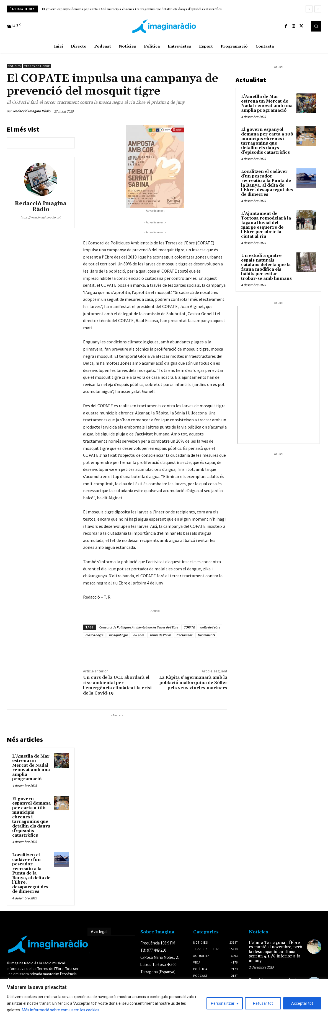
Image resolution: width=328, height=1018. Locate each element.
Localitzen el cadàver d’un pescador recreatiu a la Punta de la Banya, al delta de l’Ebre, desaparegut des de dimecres (31, 873)
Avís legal (99, 932)
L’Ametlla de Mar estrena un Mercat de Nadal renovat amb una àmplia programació (31, 768)
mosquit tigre (118, 635)
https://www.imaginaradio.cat (40, 217)
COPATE (189, 627)
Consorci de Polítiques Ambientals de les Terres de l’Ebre (138, 627)
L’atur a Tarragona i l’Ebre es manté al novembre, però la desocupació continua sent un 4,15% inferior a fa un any (275, 952)
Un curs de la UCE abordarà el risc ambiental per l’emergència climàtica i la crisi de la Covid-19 (117, 685)
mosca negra (94, 635)
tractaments (206, 635)
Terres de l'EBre (160, 635)
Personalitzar (222, 1003)
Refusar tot (263, 1003)
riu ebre (138, 635)
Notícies (14, 66)
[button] (316, 26)
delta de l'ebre (210, 627)
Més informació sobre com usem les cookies (60, 1010)
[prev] (309, 9)
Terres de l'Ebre (37, 66)
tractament (184, 635)
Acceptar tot (302, 1003)
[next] (317, 9)
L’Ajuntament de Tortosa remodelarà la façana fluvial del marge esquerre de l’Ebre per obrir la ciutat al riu (266, 225)
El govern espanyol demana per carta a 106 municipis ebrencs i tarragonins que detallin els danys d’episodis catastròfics (132, 9)
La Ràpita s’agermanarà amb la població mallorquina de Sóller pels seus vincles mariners (193, 683)
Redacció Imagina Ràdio (31, 111)
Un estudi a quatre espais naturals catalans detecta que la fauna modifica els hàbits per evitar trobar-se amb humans (266, 267)
